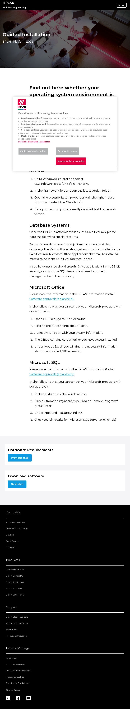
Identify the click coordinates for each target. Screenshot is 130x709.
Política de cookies (15, 677)
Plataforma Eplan (15, 569)
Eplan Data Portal (15, 594)
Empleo (10, 534)
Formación (11, 629)
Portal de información (17, 623)
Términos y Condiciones (17, 683)
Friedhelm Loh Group (16, 528)
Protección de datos (28, 141)
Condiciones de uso (15, 664)
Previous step (20, 457)
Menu (121, 5)
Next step (17, 484)
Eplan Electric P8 (14, 575)
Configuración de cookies (33, 151)
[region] (65, 134)
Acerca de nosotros (15, 522)
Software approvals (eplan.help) (51, 299)
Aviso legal (11, 658)
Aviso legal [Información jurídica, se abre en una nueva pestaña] (44, 141)
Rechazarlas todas (67, 151)
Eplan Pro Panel (14, 588)
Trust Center (12, 541)
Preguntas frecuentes (16, 635)
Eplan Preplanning (15, 582)
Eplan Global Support (17, 617)
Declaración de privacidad (18, 670)
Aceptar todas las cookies (71, 161)
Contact (10, 547)
